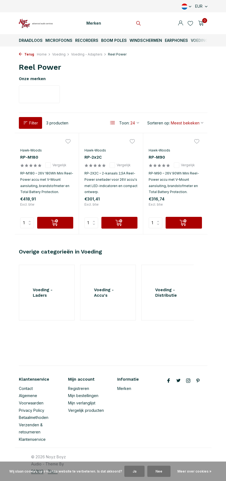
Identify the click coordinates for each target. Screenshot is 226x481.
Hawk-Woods (31, 150)
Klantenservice (32, 439)
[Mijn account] (180, 23)
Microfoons (58, 40)
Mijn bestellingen (83, 395)
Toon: (124, 123)
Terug (26, 54)
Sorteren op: (158, 123)
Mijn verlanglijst (81, 403)
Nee (158, 471)
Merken (93, 23)
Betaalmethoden (33, 417)
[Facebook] (168, 381)
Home (44, 54)
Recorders (86, 40)
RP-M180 (29, 157)
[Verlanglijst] (190, 23)
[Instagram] (188, 381)
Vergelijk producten (86, 410)
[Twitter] (178, 381)
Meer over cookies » (194, 471)
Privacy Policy (31, 410)
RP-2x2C (93, 157)
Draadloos (31, 40)
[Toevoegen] (55, 223)
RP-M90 (157, 157)
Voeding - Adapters (88, 54)
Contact (26, 388)
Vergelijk (55, 165)
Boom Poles (114, 40)
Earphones (176, 40)
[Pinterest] (198, 381)
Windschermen (146, 40)
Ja (134, 471)
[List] (112, 122)
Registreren (78, 388)
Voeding (199, 40)
